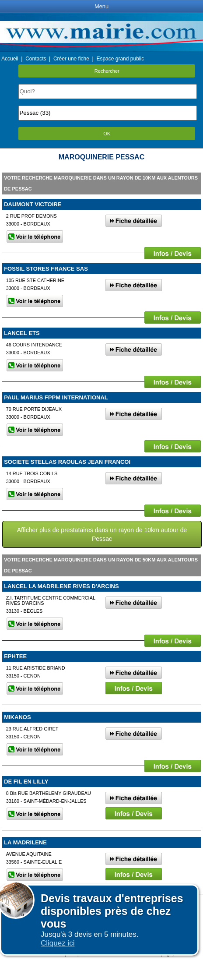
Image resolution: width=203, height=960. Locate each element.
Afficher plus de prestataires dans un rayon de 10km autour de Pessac (102, 534)
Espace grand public (120, 59)
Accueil (9, 59)
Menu (101, 6)
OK (106, 133)
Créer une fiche (71, 59)
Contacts (35, 59)
